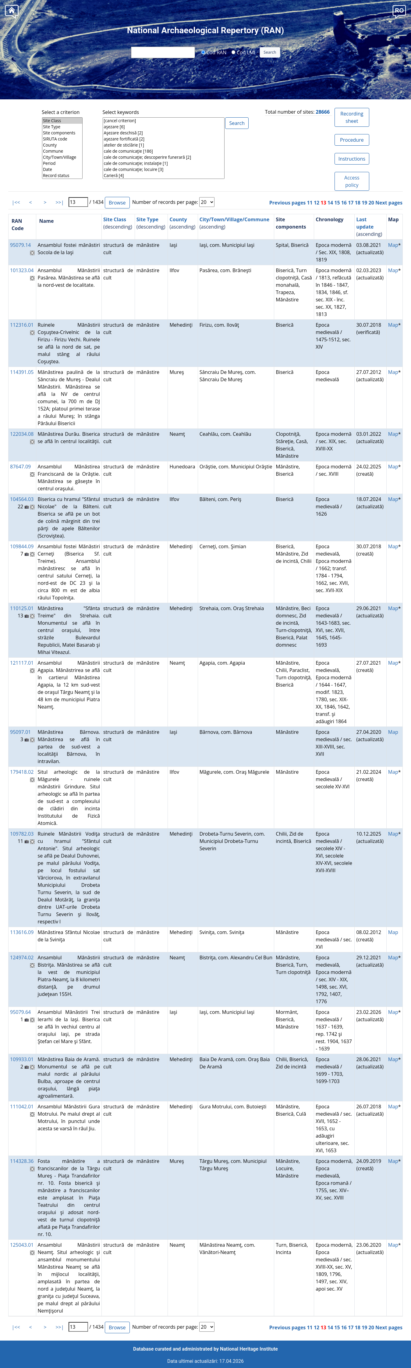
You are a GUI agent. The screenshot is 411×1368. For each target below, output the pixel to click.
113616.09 (22, 932)
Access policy (352, 181)
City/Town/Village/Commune (235, 219)
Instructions (351, 158)
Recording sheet (351, 117)
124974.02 (22, 957)
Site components (62, 133)
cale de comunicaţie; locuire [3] (163, 169)
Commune (62, 151)
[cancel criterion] (163, 121)
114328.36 (22, 1161)
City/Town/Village (62, 157)
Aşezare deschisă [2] (163, 133)
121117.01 (22, 662)
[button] (399, 11)
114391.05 (22, 372)
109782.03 (22, 833)
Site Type (62, 127)
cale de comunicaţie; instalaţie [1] (163, 163)
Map (393, 245)
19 (364, 202)
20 (371, 202)
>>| (59, 202)
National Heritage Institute (249, 1349)
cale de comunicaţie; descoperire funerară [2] (163, 157)
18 (357, 202)
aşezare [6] (163, 127)
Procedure (352, 140)
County (62, 145)
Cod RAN (213, 52)
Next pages (388, 202)
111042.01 (22, 1106)
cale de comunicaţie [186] (163, 151)
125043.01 (22, 1245)
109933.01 (22, 1059)
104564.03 (22, 499)
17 (350, 202)
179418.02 (22, 772)
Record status (62, 175)
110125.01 (22, 608)
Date (62, 169)
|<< (16, 202)
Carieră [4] (163, 175)
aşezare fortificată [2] (163, 139)
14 (330, 202)
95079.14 (20, 245)
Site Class (62, 121)
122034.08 (22, 434)
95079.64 (20, 1012)
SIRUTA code (62, 139)
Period (62, 163)
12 (316, 202)
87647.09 (20, 466)
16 (344, 202)
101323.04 (22, 270)
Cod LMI (243, 52)
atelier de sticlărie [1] (163, 145)
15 (337, 202)
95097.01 (20, 732)
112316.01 (22, 325)
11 (309, 202)
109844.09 (22, 546)
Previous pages (287, 202)
